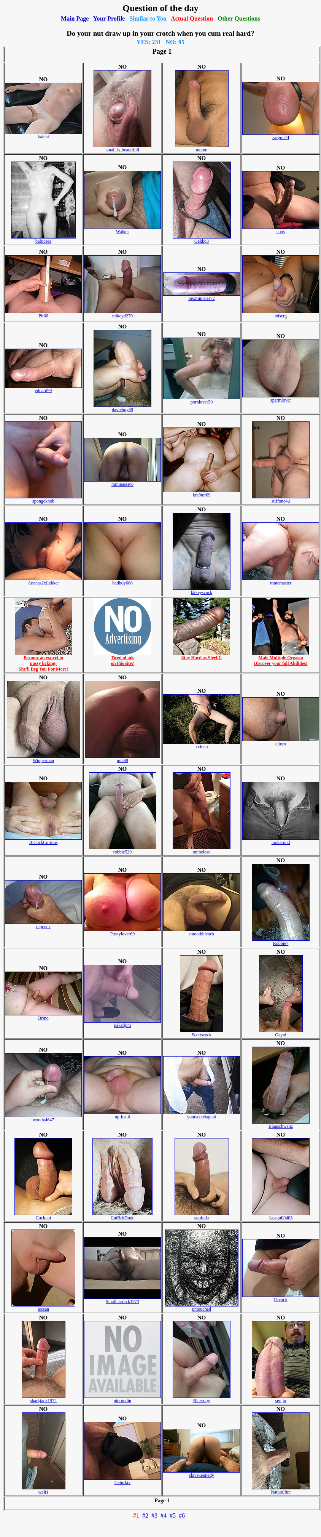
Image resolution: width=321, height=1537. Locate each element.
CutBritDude (122, 1215)
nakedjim (122, 1023)
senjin (281, 1398)
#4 (163, 1515)
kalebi (43, 134)
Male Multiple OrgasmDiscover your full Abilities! (280, 658)
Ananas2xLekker (43, 581)
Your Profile (109, 18)
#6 (182, 1515)
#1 (136, 1515)
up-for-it (122, 1114)
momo (202, 147)
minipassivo (122, 482)
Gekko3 (202, 239)
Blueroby (201, 1398)
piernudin (122, 1398)
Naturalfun (281, 1490)
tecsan (43, 1307)
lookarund (280, 840)
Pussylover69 (122, 932)
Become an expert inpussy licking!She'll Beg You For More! (43, 661)
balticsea (43, 239)
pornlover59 (201, 400)
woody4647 (43, 1117)
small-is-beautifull (122, 147)
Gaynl (281, 1032)
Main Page (75, 18)
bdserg (280, 314)
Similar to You (148, 18)
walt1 (43, 1490)
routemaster (280, 581)
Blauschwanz (281, 1124)
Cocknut (43, 1215)
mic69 (122, 758)
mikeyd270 (122, 314)
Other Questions (239, 18)
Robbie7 (281, 941)
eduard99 (43, 388)
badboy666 (122, 581)
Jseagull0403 (281, 1215)
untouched (201, 1307)
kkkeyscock (201, 590)
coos (280, 229)
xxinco (201, 744)
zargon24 (280, 135)
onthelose (201, 850)
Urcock (280, 1297)
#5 (173, 1515)
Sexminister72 (201, 296)
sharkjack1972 (43, 1398)
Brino (43, 1016)
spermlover (280, 398)
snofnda (202, 1215)
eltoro (280, 741)
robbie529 (122, 850)
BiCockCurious (43, 840)
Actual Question (192, 18)
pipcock (43, 924)
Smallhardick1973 (122, 1299)
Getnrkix (122, 1480)
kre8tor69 (201, 493)
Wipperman (43, 758)
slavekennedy (201, 1473)
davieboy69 (122, 407)
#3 (154, 1515)
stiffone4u (281, 499)
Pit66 (43, 314)
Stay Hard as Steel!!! (201, 655)
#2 (145, 1515)
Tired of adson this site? (122, 658)
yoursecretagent (201, 1114)
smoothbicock (201, 932)
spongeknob (43, 499)
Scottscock (201, 1032)
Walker (122, 229)
